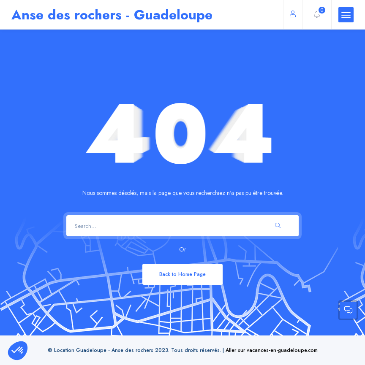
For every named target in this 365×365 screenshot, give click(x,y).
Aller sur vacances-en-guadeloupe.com (272, 350)
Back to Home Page (182, 274)
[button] (18, 351)
